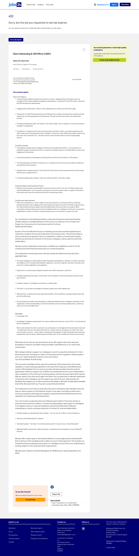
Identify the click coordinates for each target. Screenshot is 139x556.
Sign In (114, 4)
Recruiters (125, 4)
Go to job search (16, 40)
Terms (11, 531)
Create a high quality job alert (109, 60)
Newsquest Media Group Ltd (115, 528)
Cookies (11, 542)
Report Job (56, 494)
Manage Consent (36, 535)
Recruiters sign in (37, 528)
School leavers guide (37, 531)
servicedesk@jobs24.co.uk (66, 534)
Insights (41, 4)
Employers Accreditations (39, 538)
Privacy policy (13, 535)
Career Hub (31, 4)
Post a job (49, 4)
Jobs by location (14, 538)
